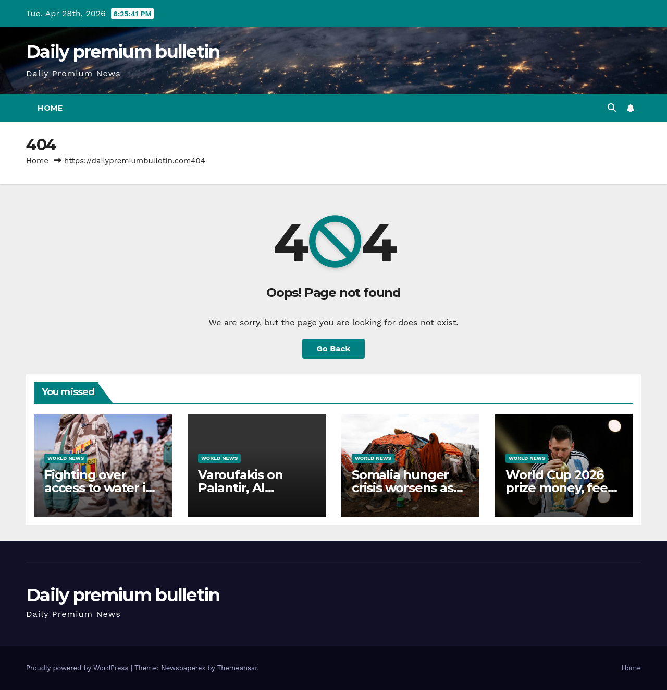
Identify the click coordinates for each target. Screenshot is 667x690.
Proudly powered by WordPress (78, 668)
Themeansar (237, 668)
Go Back (334, 348)
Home (50, 108)
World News (65, 458)
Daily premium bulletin (123, 52)
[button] (612, 108)
